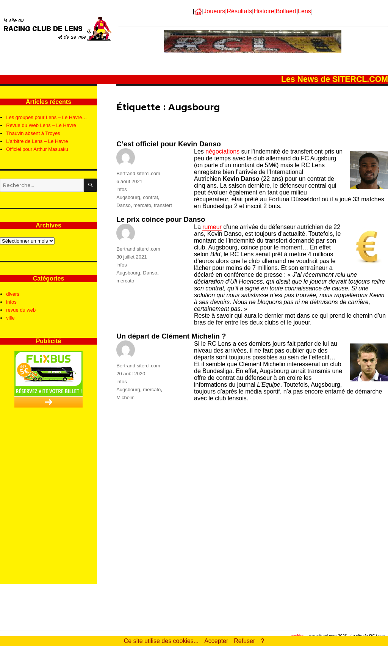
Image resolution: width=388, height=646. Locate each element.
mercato (142, 205)
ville (10, 318)
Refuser (244, 641)
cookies (297, 635)
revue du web (21, 310)
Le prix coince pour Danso (160, 219)
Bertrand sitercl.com (138, 173)
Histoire (263, 11)
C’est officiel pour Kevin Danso (168, 144)
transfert (163, 205)
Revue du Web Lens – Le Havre (41, 125)
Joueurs (214, 11)
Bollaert (286, 11)
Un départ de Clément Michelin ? (171, 336)
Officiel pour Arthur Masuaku (37, 149)
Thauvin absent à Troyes (33, 133)
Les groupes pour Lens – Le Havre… (46, 117)
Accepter (216, 641)
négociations (222, 151)
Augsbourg (128, 197)
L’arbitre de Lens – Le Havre (37, 141)
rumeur (212, 227)
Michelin (125, 397)
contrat (150, 197)
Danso (123, 205)
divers (12, 294)
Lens (304, 11)
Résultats (239, 11)
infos (121, 189)
